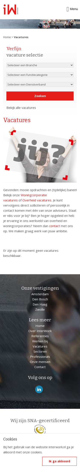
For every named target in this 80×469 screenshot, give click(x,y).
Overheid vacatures (36, 200)
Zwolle (40, 309)
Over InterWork (40, 331)
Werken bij (40, 341)
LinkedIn (39, 389)
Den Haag (40, 304)
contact (54, 226)
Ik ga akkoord (59, 461)
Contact (40, 367)
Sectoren (40, 351)
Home (7, 37)
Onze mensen (40, 362)
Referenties (40, 336)
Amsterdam (40, 294)
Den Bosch (40, 299)
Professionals (40, 356)
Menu (72, 9)
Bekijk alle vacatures (21, 107)
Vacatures (40, 346)
